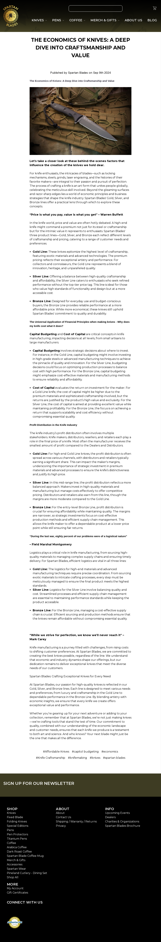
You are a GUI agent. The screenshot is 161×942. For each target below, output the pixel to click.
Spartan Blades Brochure (122, 825)
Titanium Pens (17, 838)
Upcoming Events (117, 813)
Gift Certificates (17, 892)
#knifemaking (77, 757)
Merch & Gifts (16, 860)
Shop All (12, 877)
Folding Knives (17, 821)
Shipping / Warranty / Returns (76, 821)
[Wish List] (130, 8)
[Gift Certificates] (138, 8)
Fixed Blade (15, 817)
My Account (15, 888)
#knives (95, 757)
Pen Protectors (17, 834)
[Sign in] (146, 8)
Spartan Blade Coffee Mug (25, 855)
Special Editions (17, 825)
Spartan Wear (16, 868)
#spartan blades (114, 757)
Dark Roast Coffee (19, 851)
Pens (10, 830)
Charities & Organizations (122, 821)
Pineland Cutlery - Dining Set (27, 873)
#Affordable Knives (56, 751)
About (60, 813)
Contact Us (63, 817)
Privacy (61, 825)
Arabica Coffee (17, 847)
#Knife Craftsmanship (50, 757)
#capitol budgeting (85, 751)
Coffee (11, 843)
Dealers (110, 817)
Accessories (14, 864)
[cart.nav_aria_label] (154, 8)
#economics (109, 751)
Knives (11, 813)
